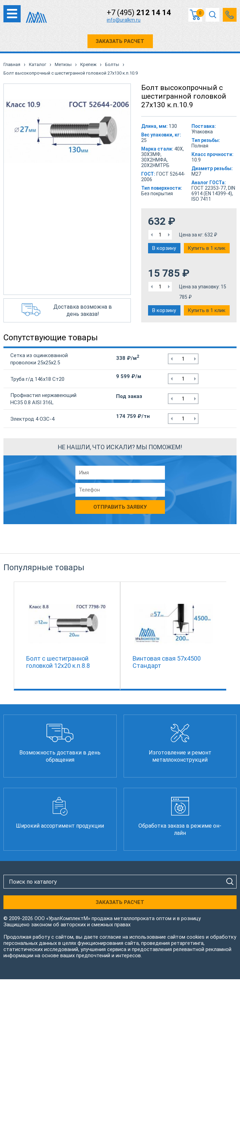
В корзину (164, 248)
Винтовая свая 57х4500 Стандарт (167, 662)
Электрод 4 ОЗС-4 (32, 419)
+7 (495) (139, 12)
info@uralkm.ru (123, 20)
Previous (10, 634)
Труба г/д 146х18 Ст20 (37, 379)
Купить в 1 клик (207, 248)
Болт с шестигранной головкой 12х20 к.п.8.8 (58, 662)
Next (229, 634)
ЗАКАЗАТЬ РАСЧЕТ (120, 41)
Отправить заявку (120, 507)
